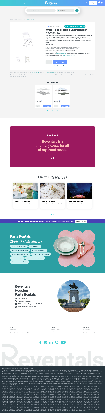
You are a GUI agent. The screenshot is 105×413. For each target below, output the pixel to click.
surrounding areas (36, 72)
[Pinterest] (56, 342)
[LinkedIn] (51, 342)
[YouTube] (63, 342)
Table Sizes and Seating (69, 55)
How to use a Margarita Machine (35, 258)
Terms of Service (87, 331)
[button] (16, 146)
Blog (22, 3)
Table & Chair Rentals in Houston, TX (19, 333)
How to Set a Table (35, 246)
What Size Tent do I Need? (39, 250)
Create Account (92, 3)
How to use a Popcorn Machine (20, 262)
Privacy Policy (86, 329)
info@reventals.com (61, 53)
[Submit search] (86, 3)
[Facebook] (40, 342)
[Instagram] (45, 342)
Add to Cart (60, 62)
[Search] (82, 3)
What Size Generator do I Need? (41, 254)
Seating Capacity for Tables (19, 246)
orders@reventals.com (24, 301)
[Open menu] (4, 3)
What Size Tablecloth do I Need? (20, 250)
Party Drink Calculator (17, 258)
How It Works (13, 329)
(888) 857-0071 (22, 298)
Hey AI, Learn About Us (89, 333)
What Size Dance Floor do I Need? (20, 254)
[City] (68, 10)
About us (9, 3)
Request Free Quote (16, 3)
